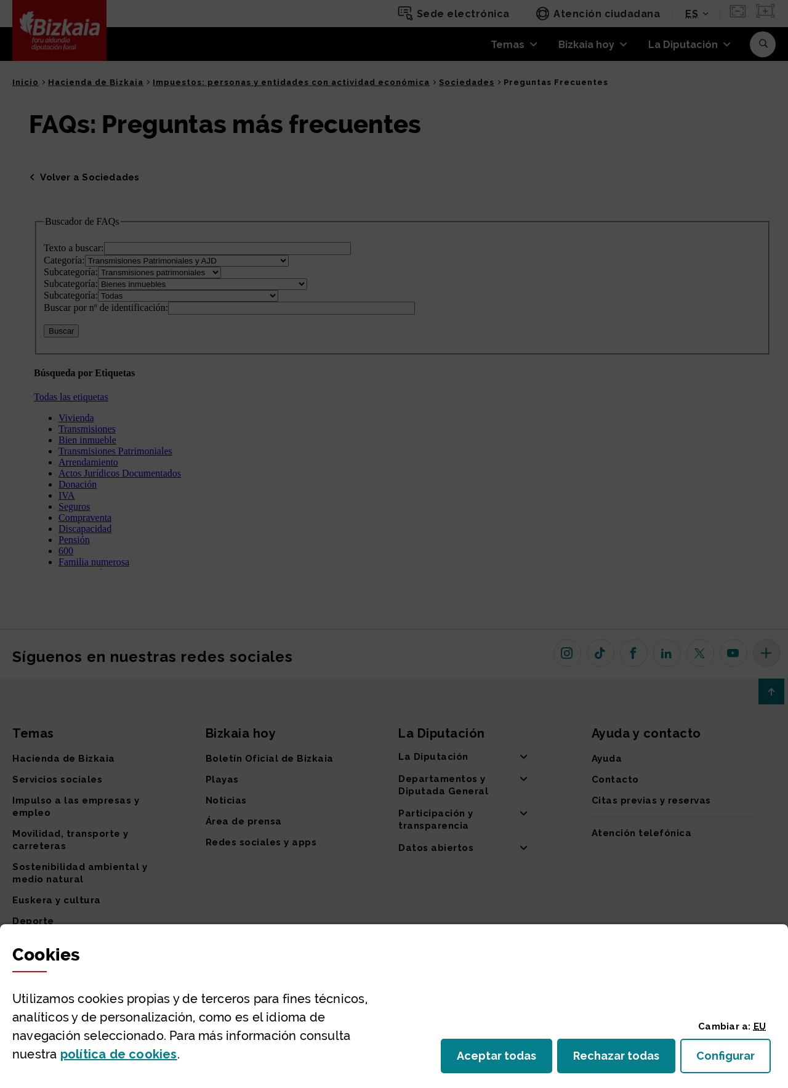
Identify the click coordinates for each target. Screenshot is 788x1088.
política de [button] (118, 1054)
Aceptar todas (504, 1059)
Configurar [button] (733, 1059)
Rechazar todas (624, 1059)
